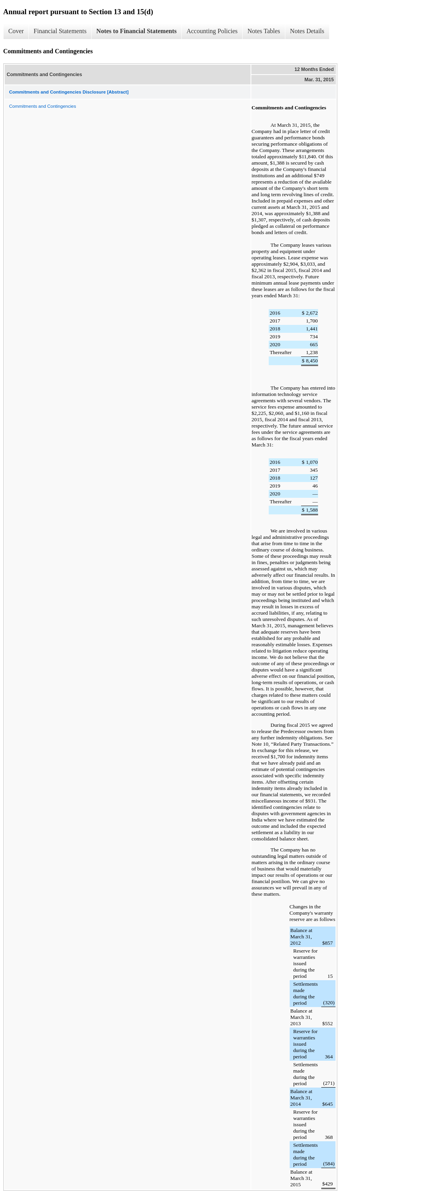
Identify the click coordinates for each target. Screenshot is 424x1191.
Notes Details (307, 31)
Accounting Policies (212, 31)
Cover (16, 31)
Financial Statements (60, 31)
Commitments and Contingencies (42, 106)
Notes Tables (263, 31)
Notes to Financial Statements (136, 31)
